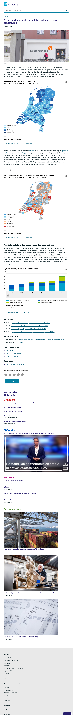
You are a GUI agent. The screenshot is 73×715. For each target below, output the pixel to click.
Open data (7, 663)
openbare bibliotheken (13, 354)
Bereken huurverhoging (11, 660)
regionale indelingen (13, 357)
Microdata (7, 665)
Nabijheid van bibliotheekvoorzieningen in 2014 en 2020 (29, 326)
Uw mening (67, 714)
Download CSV (12, 144)
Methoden (7, 676)
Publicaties (7, 673)
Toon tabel (28, 144)
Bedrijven (6, 687)
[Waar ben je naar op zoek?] (36, 10)
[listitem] (5, 395)
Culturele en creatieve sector (15, 364)
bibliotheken (10, 351)
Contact (6, 709)
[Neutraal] (14, 374)
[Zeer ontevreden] (6, 374)
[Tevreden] (18, 374)
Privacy (21, 343)
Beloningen (7, 700)
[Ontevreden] (10, 374)
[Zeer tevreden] (22, 374)
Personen (6, 695)
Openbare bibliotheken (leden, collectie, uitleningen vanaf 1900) (33, 332)
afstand (31, 151)
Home (7, 16)
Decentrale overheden (10, 692)
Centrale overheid (9, 690)
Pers (5, 712)
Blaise (5, 678)
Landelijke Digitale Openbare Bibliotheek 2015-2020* (28, 329)
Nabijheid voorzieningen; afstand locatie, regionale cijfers (31, 323)
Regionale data (8, 671)
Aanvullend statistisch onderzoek (13, 668)
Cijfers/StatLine (8, 658)
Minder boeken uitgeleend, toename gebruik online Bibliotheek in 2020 (40, 340)
